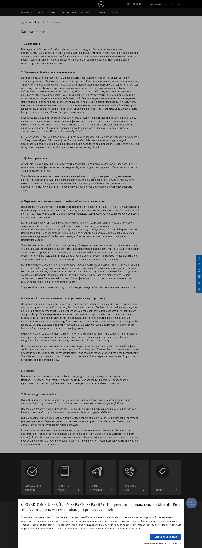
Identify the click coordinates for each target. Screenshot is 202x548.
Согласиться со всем (165, 536)
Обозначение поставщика (155, 544)
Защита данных (174, 544)
